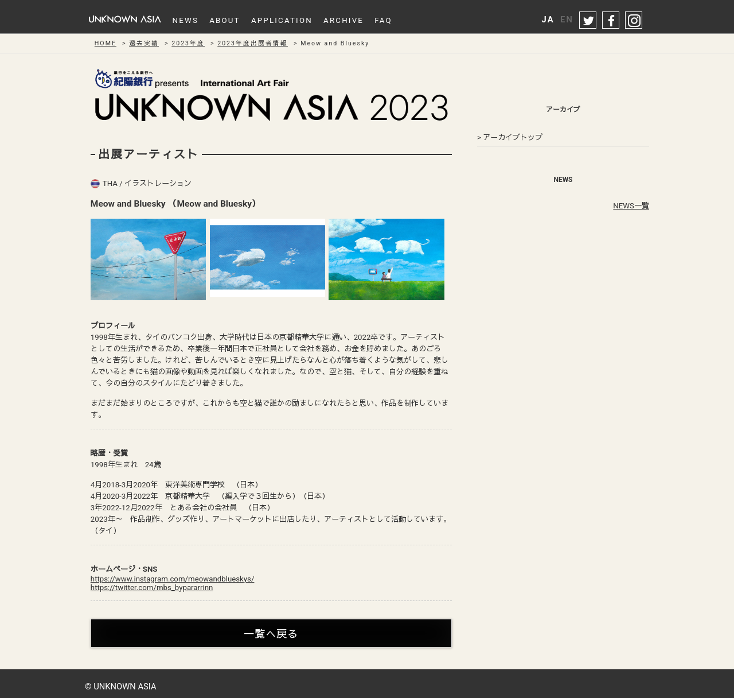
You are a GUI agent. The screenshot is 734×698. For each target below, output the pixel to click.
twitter (588, 20)
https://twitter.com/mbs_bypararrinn (152, 587)
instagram (634, 20)
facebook (611, 20)
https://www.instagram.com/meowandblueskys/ (173, 579)
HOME (105, 43)
